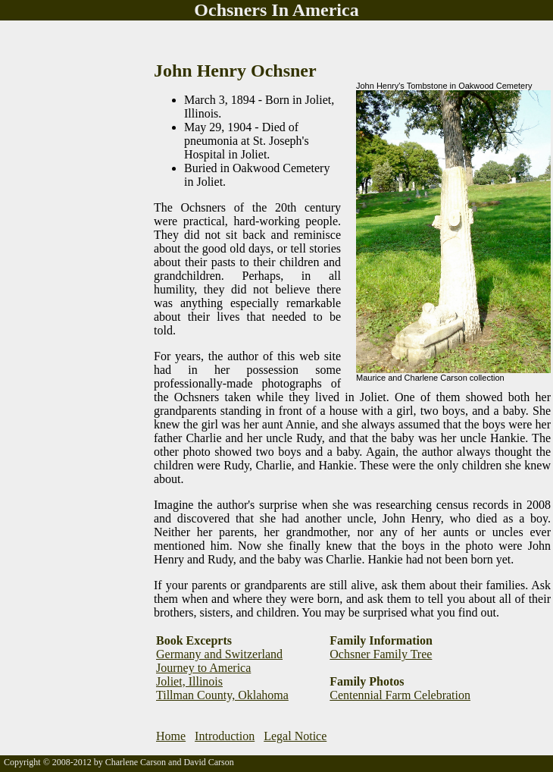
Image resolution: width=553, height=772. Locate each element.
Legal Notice (295, 736)
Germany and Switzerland (219, 654)
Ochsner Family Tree (381, 654)
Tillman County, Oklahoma (222, 695)
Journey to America (203, 667)
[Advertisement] (60, 247)
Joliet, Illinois (189, 681)
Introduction (225, 736)
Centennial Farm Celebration (400, 695)
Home (171, 736)
